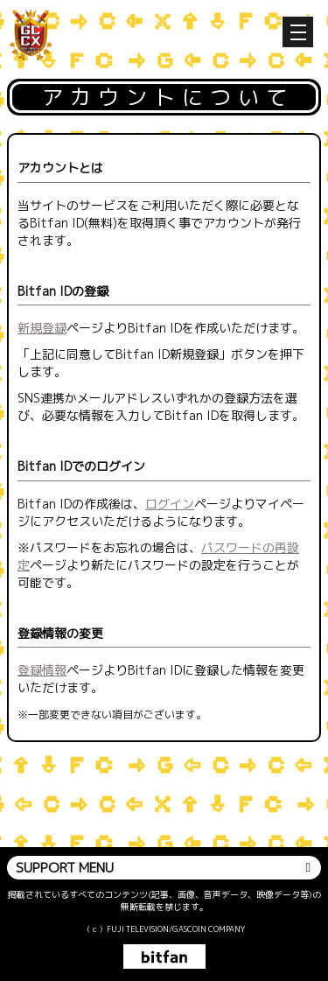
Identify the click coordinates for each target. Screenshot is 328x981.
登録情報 (41, 670)
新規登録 (41, 327)
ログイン (169, 503)
